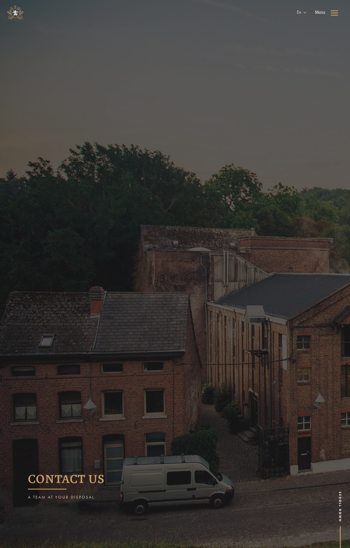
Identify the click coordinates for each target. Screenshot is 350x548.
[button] (301, 12)
